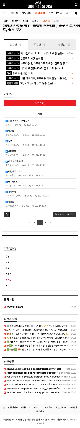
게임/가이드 (55, 13)
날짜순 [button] (59, 214)
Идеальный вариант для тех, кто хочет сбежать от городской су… (40, 384)
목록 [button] (71, 214)
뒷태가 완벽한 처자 (19, 73)
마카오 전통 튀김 (14, 161)
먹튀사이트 (12, 13)
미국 (56, 21)
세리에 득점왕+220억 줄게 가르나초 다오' (35, 68)
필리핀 (35, 21)
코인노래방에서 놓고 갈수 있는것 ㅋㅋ (33, 83)
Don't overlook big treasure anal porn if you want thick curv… (35, 376)
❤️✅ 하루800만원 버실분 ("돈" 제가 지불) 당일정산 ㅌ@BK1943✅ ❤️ (38, 345)
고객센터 (73, 407)
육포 (9, 140)
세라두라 (11, 151)
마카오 (46, 21)
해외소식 (40, 13)
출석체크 (40, 411)
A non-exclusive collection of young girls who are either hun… (35, 392)
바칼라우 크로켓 (14, 171)
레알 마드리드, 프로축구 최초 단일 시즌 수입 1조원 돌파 (42, 78)
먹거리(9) (40, 103)
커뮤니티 (27, 13)
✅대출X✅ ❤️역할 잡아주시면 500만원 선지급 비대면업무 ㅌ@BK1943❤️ (39, 349)
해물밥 (10, 201)
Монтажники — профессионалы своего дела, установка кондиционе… (41, 380)
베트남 (16, 21)
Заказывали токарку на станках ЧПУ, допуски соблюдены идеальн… (40, 388)
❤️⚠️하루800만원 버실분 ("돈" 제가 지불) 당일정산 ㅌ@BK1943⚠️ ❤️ (37, 333)
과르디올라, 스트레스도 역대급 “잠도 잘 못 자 (37, 63)
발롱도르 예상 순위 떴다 (26, 58)
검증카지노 (13, 407)
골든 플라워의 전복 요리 (17, 120)
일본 (6, 21)
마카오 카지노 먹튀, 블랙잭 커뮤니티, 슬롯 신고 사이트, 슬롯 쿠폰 (41, 27)
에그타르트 (12, 181)
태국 (25, 21)
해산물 (10, 130)
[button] (7, 214)
